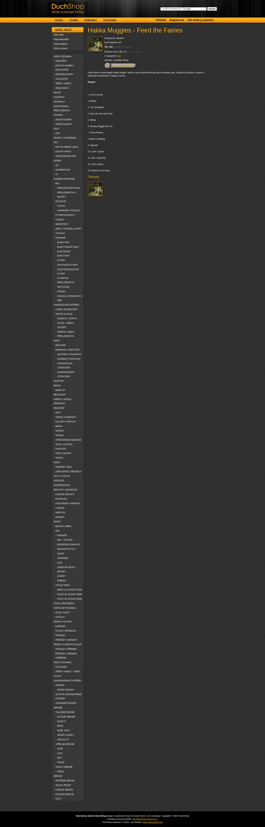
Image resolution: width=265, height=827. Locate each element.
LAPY (60, 563)
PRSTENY (60, 635)
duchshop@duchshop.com (144, 819)
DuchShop (58, 4)
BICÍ (57, 183)
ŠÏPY (59, 758)
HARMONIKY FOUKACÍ (68, 210)
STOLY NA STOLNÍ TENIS (69, 599)
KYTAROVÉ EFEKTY (65, 215)
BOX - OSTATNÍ (64, 540)
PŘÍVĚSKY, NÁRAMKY (66, 640)
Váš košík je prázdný (200, 19)
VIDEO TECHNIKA (62, 662)
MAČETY (61, 721)
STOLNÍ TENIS (62, 585)
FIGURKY (58, 115)
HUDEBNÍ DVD (62, 170)
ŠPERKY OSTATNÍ (63, 622)
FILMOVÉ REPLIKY (64, 494)
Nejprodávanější (61, 39)
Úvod (59, 20)
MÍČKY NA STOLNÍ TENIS (69, 590)
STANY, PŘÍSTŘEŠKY (64, 603)
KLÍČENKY (60, 626)
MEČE (60, 726)
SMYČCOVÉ (63, 287)
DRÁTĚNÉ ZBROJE (64, 780)
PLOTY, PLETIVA (62, 476)
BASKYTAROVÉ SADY (68, 247)
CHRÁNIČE (62, 558)
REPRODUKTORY (64, 74)
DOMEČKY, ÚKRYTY (67, 318)
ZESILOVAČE (61, 88)
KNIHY (57, 340)
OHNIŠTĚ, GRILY (63, 467)
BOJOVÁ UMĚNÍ (63, 526)
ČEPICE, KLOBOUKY (65, 417)
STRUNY (61, 291)
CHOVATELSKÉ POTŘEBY (67, 305)
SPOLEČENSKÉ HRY (65, 156)
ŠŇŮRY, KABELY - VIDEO (67, 671)
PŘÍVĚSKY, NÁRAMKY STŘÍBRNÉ (66, 655)
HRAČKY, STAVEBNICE (65, 138)
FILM (56, 129)
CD (119, 56)
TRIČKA (59, 458)
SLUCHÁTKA (61, 79)
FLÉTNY (61, 206)
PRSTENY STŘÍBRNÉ (66, 649)
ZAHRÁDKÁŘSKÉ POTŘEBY (68, 680)
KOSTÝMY (59, 381)
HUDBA (57, 160)
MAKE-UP (60, 390)
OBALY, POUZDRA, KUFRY (68, 229)
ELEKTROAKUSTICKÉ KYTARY (68, 271)
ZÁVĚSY (61, 576)
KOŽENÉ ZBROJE (64, 790)
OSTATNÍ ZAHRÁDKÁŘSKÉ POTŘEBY (68, 696)
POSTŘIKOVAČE (62, 485)
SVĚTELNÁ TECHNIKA (65, 608)
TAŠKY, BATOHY (63, 453)
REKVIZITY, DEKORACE (65, 490)
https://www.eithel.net (153, 822)
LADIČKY (59, 219)
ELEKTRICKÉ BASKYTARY (63, 253)
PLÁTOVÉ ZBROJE (64, 794)
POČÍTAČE (59, 480)
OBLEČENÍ (59, 408)
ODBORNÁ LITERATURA (67, 350)
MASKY (57, 385)
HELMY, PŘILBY (63, 785)
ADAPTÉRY (61, 61)
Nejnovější (59, 35)
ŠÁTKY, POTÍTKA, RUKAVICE (64, 446)
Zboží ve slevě (60, 48)
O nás (73, 20)
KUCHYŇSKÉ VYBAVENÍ (67, 503)
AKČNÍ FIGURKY (63, 119)
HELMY (60, 553)
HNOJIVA (59, 685)
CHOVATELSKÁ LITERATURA (65, 365)
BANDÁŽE (62, 535)
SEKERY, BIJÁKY (65, 735)
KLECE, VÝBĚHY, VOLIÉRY (65, 325)
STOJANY (60, 233)
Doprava (110, 20)
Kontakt (90, 20)
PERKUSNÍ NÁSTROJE (68, 188)
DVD (57, 133)
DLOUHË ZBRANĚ (66, 717)
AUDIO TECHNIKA (63, 56)
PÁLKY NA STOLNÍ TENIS (69, 594)
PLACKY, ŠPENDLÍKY (66, 631)
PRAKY (60, 771)
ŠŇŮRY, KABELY (63, 83)
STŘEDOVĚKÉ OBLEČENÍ (68, 440)
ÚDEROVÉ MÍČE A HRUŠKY (66, 569)
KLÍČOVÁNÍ (61, 667)
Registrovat (176, 19)
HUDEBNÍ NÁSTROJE (64, 179)
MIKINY (59, 426)
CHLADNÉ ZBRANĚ (65, 712)
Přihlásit (161, 19)
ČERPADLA (59, 102)
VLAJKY (58, 676)
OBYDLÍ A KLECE (64, 314)
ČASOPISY (59, 97)
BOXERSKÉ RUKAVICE (68, 544)
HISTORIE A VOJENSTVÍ (69, 354)
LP (56, 174)
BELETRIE (60, 345)
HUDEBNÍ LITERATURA (68, 359)
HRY (56, 142)
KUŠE (60, 749)
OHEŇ (57, 462)
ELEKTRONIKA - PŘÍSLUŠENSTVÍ (62, 108)
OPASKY (59, 435)
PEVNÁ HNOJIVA (65, 690)
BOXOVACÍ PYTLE (66, 549)
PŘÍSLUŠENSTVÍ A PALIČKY (66, 194)
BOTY (58, 412)
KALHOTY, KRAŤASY (65, 422)
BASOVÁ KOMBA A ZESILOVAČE (64, 67)
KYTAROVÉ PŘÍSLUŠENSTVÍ (65, 280)
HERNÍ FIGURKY (63, 124)
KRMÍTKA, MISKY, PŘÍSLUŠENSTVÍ (66, 334)
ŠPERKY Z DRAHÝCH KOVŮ (68, 644)
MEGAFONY (60, 395)
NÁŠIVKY (60, 431)
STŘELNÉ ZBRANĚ (64, 744)
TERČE (60, 762)
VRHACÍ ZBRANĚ (64, 767)
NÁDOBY (59, 517)
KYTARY (61, 260)
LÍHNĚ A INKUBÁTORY (66, 309)
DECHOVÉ (60, 201)
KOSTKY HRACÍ (63, 151)
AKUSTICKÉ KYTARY (67, 265)
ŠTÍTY (58, 799)
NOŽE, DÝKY (63, 730)
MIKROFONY (61, 224)
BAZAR (57, 92)
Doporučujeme (60, 44)
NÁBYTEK (60, 512)
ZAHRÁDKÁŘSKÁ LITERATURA (65, 374)
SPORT (57, 522)
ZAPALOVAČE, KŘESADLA (68, 471)
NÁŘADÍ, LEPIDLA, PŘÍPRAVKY (63, 401)
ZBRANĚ (58, 707)
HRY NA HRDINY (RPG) (66, 147)
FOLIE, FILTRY (62, 612)
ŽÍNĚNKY (61, 580)
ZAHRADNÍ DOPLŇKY (66, 703)
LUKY (60, 753)
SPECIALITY (63, 739)
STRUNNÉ (60, 238)
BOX (57, 531)
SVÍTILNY (60, 617)
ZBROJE (58, 776)
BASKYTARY (63, 242)
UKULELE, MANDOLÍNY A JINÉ (69, 298)
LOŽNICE (60, 508)
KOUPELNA (61, 499)
